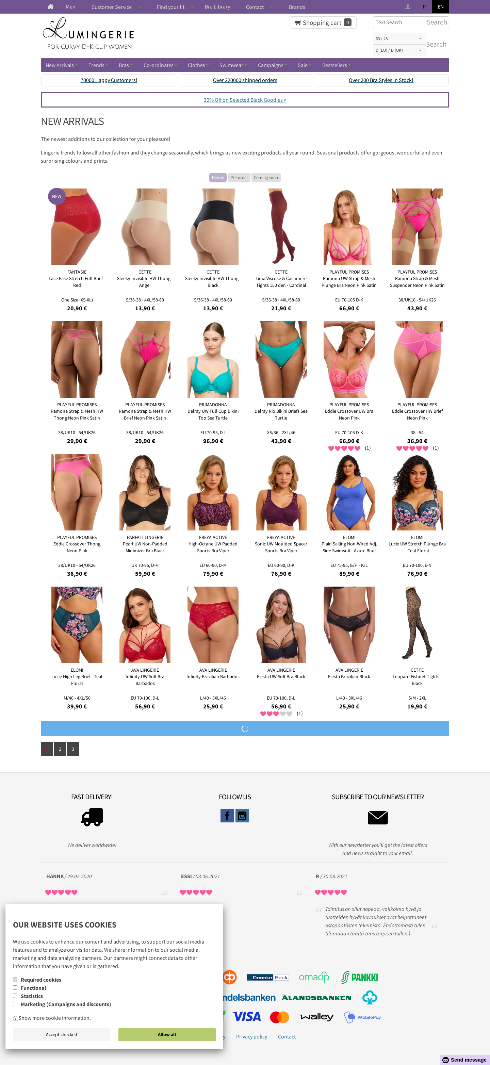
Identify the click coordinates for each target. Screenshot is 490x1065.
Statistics (32, 996)
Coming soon (266, 177)
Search (435, 44)
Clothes (196, 65)
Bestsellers (334, 65)
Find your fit (170, 6)
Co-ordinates (159, 65)
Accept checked (61, 1034)
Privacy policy (251, 1036)
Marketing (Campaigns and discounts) (66, 1004)
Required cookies (41, 979)
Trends (96, 65)
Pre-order (239, 177)
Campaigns (270, 65)
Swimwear (231, 65)
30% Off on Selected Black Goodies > (245, 99)
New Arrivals (60, 65)
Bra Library (217, 6)
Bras (124, 65)
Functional (33, 987)
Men (71, 6)
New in (218, 177)
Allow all (167, 1034)
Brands (297, 6)
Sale (303, 65)
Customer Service (112, 6)
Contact (255, 6)
